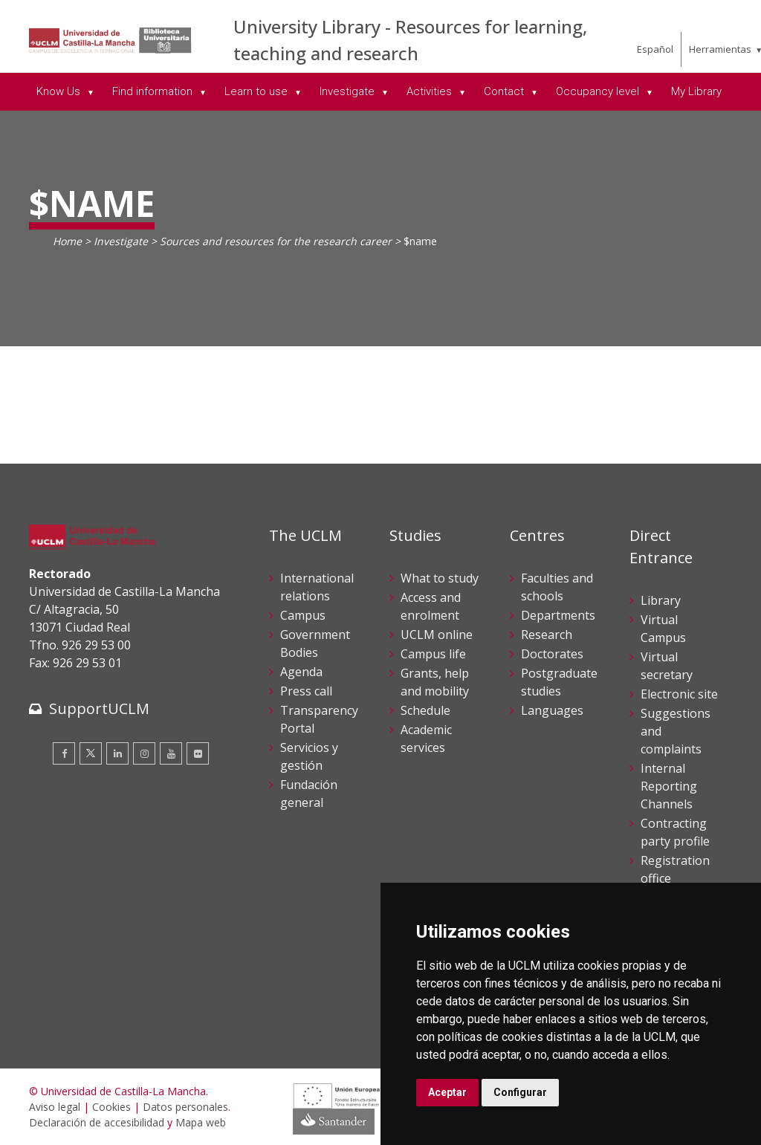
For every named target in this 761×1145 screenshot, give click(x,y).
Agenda (301, 672)
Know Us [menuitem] (59, 91)
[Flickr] (198, 753)
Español (655, 49)
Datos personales (185, 1107)
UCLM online (437, 634)
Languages (552, 710)
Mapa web (200, 1122)
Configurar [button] (520, 1092)
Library (661, 600)
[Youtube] (171, 753)
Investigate (121, 241)
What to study (440, 578)
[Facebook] (64, 753)
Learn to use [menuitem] (257, 91)
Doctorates (552, 654)
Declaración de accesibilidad (96, 1122)
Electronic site (679, 694)
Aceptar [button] (447, 1092)
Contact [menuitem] (505, 91)
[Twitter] (91, 753)
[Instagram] (144, 753)
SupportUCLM (99, 708)
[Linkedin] (117, 753)
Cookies (111, 1107)
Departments (558, 615)
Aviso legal (54, 1107)
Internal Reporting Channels (669, 786)
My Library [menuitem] (696, 91)
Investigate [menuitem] (349, 91)
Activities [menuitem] (431, 91)
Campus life (433, 654)
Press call (306, 691)
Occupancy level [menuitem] (599, 91)
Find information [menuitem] (153, 91)
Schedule (425, 710)
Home (67, 241)
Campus (303, 615)
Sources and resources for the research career (276, 241)
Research (546, 634)
